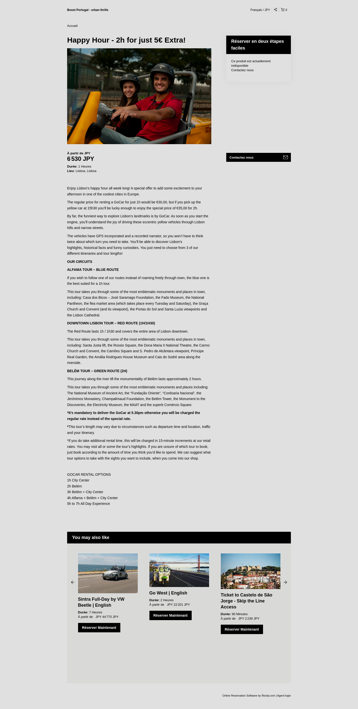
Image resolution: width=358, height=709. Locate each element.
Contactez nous (242, 70)
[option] (107, 593)
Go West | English (168, 593)
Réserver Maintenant (99, 628)
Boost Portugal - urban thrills (87, 10)
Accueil (72, 26)
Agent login (284, 695)
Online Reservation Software (240, 695)
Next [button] (285, 582)
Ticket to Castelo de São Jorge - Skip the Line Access (246, 600)
